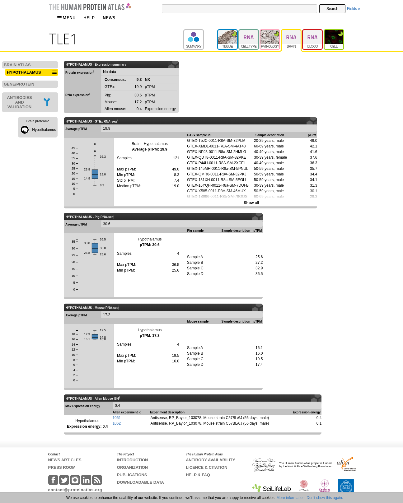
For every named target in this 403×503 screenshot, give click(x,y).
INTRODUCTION (132, 460)
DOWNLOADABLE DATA (140, 482)
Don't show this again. (325, 498)
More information (291, 498)
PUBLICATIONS (132, 475)
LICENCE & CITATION (206, 467)
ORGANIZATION (132, 467)
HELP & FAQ (198, 475)
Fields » (353, 9)
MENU (66, 17)
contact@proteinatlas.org (75, 489)
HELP (89, 17)
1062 (116, 423)
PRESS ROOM (62, 467)
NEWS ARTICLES (65, 460)
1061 (116, 418)
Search (332, 9)
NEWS (109, 17)
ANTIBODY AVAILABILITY (210, 460)
